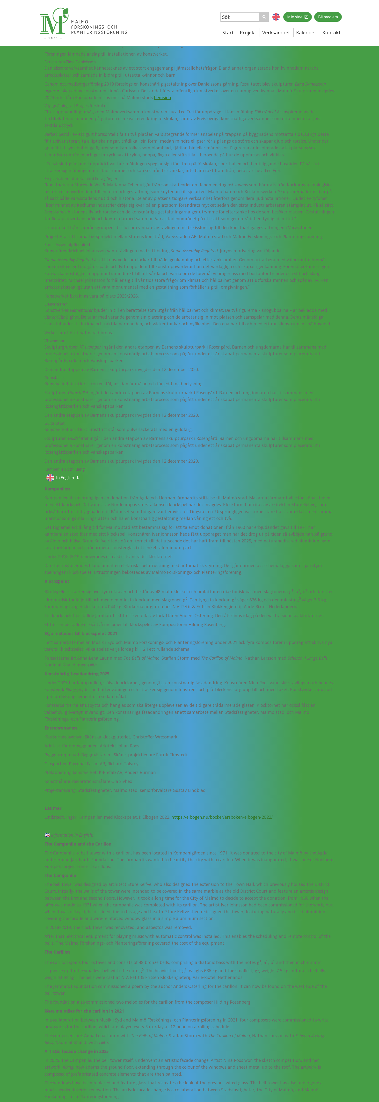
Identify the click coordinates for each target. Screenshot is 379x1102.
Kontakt (331, 32)
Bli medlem (328, 17)
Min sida (295, 17)
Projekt (248, 32)
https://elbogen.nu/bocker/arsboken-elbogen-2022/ (222, 817)
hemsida (162, 97)
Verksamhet (276, 32)
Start (228, 32)
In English (65, 477)
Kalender (306, 32)
